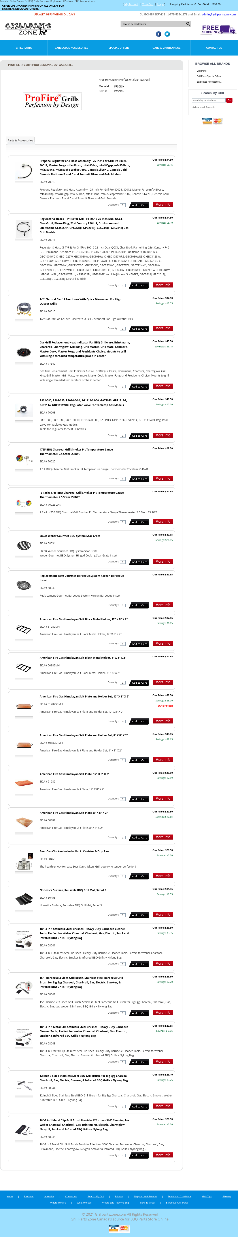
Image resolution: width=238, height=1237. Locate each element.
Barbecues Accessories (71, 47)
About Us (49, 1196)
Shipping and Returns (145, 1196)
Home (10, 1196)
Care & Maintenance (167, 47)
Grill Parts (24, 47)
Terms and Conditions (179, 1196)
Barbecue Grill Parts (177, 1202)
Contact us (71, 1196)
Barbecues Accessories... (209, 82)
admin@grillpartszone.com (219, 14)
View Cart (147, 4)
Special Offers (118, 47)
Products (28, 1196)
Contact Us (214, 47)
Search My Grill (96, 1196)
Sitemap (227, 1196)
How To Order (147, 1202)
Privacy (119, 1196)
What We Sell (84, 1202)
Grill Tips (207, 1196)
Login (160, 4)
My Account (131, 4)
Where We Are (58, 1202)
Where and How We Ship (115, 1202)
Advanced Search (203, 107)
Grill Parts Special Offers (209, 76)
